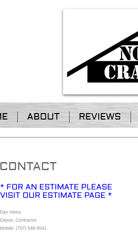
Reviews (100, 116)
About (43, 116)
